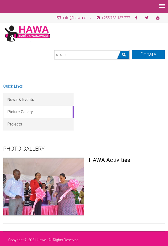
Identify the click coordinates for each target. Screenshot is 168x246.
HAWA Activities (109, 160)
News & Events (20, 99)
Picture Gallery (20, 111)
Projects (14, 124)
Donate (148, 54)
